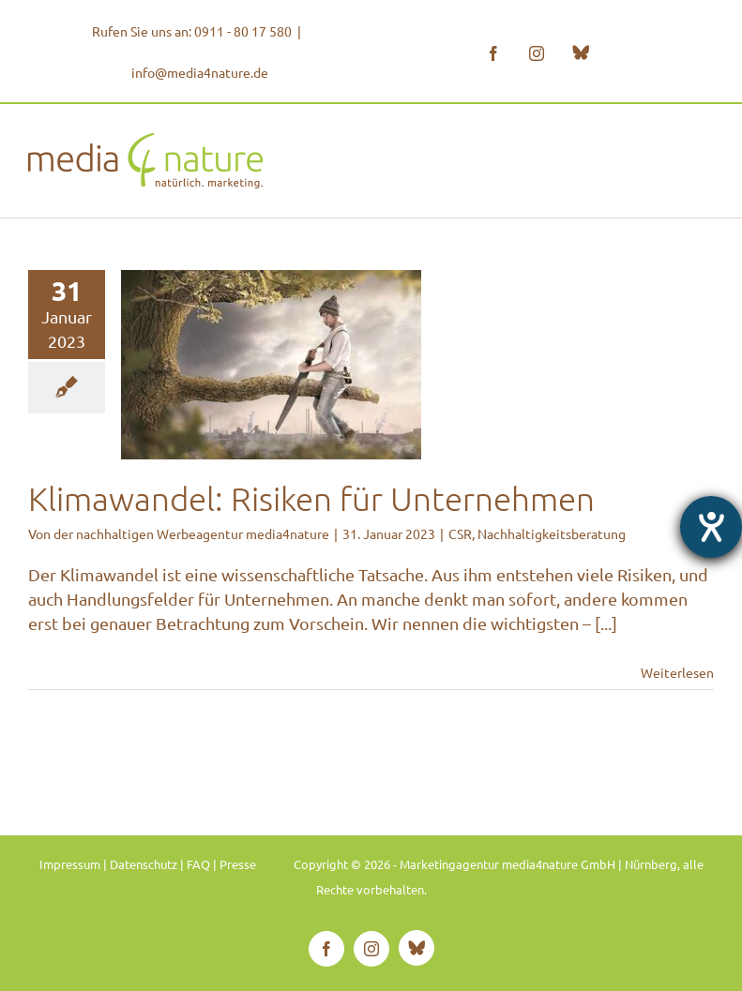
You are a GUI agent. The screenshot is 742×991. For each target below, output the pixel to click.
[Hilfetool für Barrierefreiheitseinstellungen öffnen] (711, 527)
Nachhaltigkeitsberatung (551, 533)
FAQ (198, 864)
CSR (460, 533)
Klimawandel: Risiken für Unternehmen (311, 498)
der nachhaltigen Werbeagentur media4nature (191, 533)
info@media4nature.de (199, 72)
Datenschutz (143, 864)
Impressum (69, 864)
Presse (238, 864)
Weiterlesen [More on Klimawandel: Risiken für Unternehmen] (677, 672)
